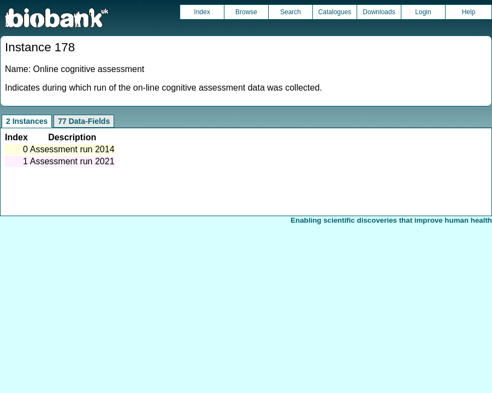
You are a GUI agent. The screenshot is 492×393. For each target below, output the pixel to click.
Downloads (379, 12)
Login (423, 12)
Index (202, 12)
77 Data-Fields (84, 121)
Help (469, 12)
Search (290, 12)
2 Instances (27, 121)
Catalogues (335, 12)
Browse (246, 12)
